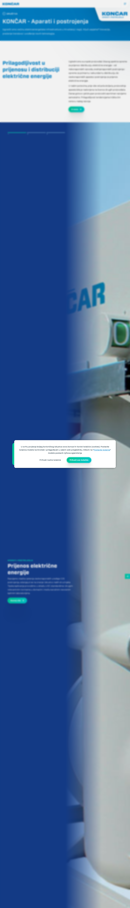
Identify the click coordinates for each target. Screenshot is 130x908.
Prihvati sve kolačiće (79, 460)
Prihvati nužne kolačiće (50, 460)
